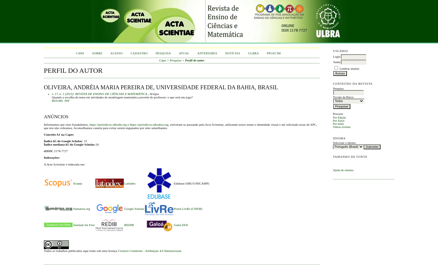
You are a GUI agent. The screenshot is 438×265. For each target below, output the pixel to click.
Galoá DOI (181, 225)
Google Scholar (134, 208)
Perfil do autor (194, 60)
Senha (336, 62)
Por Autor (339, 120)
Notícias (232, 53)
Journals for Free (84, 225)
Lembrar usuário (349, 68)
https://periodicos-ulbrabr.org (108, 124)
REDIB (129, 225)
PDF (67, 101)
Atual (184, 53)
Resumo (57, 101)
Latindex (130, 183)
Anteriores (207, 53)
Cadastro (139, 53)
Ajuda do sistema (343, 170)
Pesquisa (163, 53)
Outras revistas (342, 127)
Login (336, 56)
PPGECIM (274, 53)
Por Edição (339, 117)
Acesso (116, 53)
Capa (80, 53)
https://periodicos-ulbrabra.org (149, 124)
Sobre (97, 53)
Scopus (77, 183)
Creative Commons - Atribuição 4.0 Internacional (149, 250)
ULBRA (253, 53)
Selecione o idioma (344, 142)
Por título (338, 123)
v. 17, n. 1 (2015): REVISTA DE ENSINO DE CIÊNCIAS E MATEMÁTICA (99, 94)
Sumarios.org (81, 208)
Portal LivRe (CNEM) (188, 208)
